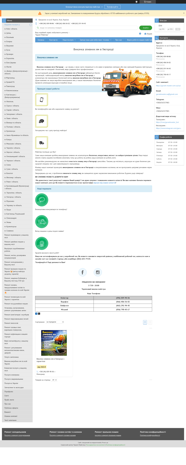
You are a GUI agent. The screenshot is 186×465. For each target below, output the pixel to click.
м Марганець (9, 78)
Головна (41, 40)
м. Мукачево (9, 201)
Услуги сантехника (11, 357)
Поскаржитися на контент (95, 445)
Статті (6, 395)
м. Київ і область (10, 29)
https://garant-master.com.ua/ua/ (168, 85)
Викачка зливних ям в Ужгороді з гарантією (50, 360)
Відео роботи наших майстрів (140, 40)
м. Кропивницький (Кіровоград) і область (16, 187)
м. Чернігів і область (12, 148)
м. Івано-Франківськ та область (16, 135)
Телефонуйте (112, 7)
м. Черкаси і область (12, 160)
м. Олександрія (10, 218)
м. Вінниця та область (12, 122)
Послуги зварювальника (13, 379)
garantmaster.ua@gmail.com (167, 94)
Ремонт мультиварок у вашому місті (16, 236)
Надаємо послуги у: (12, 24)
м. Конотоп (8, 173)
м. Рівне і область (11, 182)
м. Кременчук (9, 131)
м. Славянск (8, 231)
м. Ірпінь (7, 33)
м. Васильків (9, 37)
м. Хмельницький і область (14, 156)
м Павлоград (9, 86)
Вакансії (7, 412)
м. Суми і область (11, 169)
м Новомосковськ (11, 90)
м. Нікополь (8, 101)
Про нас (7, 404)
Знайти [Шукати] (145, 28)
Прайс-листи (9, 400)
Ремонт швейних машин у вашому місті (14, 243)
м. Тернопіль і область (13, 193)
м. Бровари (8, 54)
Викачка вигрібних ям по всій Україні (15, 362)
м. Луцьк (7, 209)
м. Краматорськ (10, 226)
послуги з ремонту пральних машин (108, 435)
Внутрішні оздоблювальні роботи (14, 249)
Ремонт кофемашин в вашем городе (15, 335)
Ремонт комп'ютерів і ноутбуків (16, 314)
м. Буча (7, 50)
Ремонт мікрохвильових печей (16, 319)
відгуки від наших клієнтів (105, 183)
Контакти (53, 40)
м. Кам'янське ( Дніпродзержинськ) (12, 96)
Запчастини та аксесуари (14, 387)
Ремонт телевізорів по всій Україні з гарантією (14, 298)
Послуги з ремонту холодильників (17, 435)
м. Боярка (8, 41)
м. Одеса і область (11, 106)
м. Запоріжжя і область (13, 114)
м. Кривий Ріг (9, 82)
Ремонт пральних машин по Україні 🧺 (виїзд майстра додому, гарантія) (15, 271)
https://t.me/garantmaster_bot (167, 122)
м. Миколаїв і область (12, 144)
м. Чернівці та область (13, 205)
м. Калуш (8, 139)
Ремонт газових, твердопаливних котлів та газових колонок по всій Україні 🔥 (16, 289)
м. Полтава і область (12, 127)
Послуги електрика (11, 375)
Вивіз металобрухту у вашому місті (16, 342)
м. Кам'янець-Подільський (14, 214)
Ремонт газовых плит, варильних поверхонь (13, 328)
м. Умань (7, 222)
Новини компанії (10, 416)
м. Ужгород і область (12, 197)
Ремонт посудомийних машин (16, 303)
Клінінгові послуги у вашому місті (15, 369)
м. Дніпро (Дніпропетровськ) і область (16, 72)
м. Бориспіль (9, 58)
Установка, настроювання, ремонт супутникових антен (15, 309)
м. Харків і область (11, 110)
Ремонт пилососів (11, 323)
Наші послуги (68, 40)
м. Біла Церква (10, 62)
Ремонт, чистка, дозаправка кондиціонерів (15, 256)
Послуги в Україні (11, 383)
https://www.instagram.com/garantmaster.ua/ (169, 128)
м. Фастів (7, 67)
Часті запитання (10, 420)
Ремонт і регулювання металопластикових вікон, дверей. (14, 350)
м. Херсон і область (12, 152)
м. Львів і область (11, 118)
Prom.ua (105, 443)
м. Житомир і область (12, 177)
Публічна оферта (11, 408)
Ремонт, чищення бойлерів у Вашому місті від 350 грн (15, 279)
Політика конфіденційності (150, 435)
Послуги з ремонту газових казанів (63, 435)
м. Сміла (7, 165)
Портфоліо (8, 391)
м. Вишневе (9, 46)
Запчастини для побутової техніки (94, 40)
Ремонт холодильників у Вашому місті (13, 263)
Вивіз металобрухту (166, 40)
